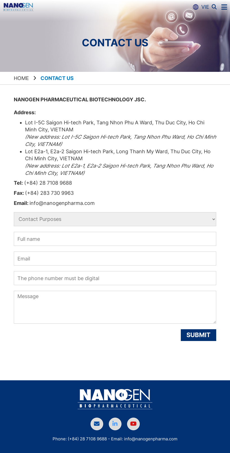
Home (21, 78)
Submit (198, 334)
